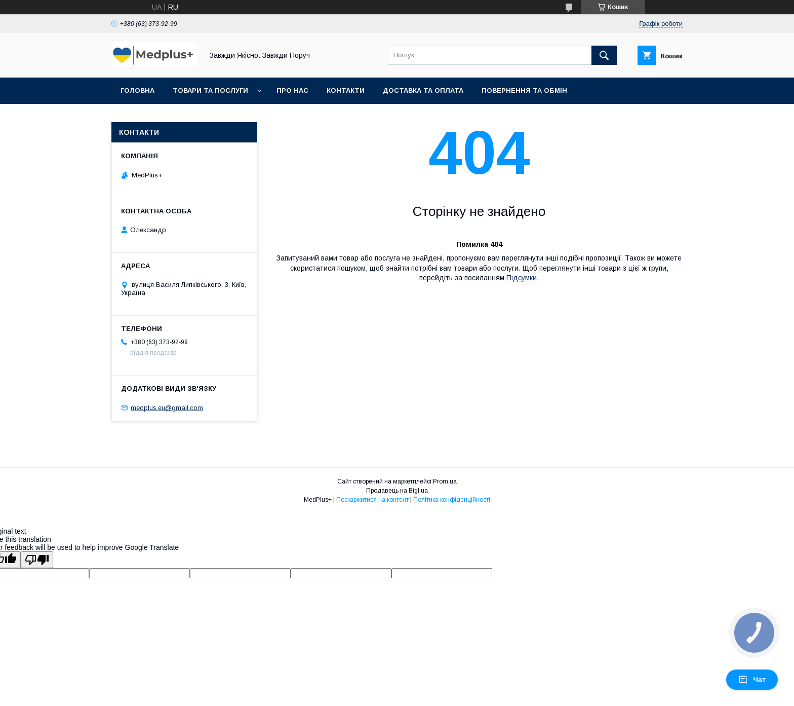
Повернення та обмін (524, 90)
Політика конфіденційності (451, 499)
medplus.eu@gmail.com (167, 408)
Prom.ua (445, 481)
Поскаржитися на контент (372, 499)
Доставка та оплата (423, 90)
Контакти (346, 90)
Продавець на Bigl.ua (397, 490)
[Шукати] (604, 55)
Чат (752, 679)
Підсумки (521, 278)
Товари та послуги (210, 90)
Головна (137, 90)
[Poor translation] (37, 559)
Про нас (292, 90)
